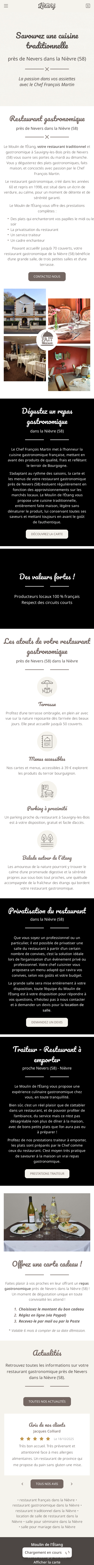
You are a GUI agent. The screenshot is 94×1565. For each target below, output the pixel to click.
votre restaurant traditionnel (61, 146)
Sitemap (47, 1550)
